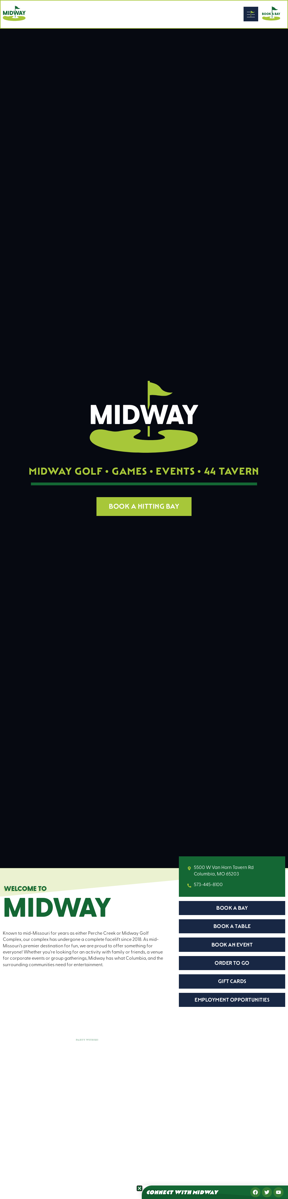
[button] (139, 1188)
